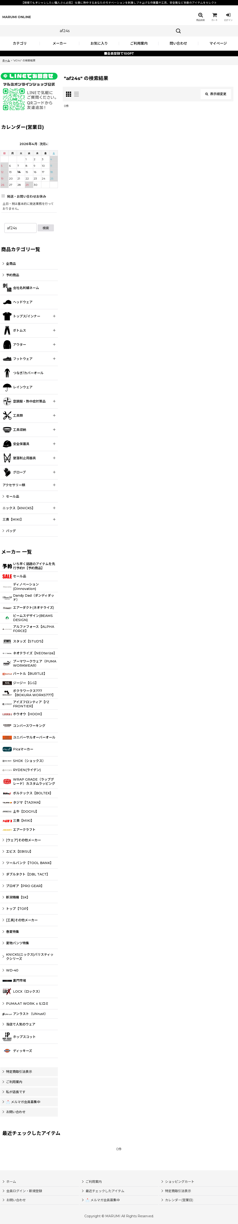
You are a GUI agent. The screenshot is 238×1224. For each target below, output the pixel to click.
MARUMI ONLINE (16, 17)
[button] (200, 17)
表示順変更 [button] (215, 94)
